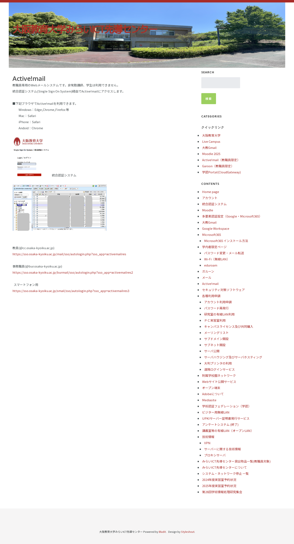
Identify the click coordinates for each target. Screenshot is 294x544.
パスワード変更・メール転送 (224, 253)
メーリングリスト (216, 332)
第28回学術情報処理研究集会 (222, 492)
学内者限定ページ (214, 247)
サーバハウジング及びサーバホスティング (233, 357)
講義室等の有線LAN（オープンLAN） (228, 430)
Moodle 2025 (211, 154)
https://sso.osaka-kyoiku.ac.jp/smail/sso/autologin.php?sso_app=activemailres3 (70, 291)
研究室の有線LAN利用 (219, 314)
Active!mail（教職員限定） (221, 160)
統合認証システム (214, 204)
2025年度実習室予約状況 (219, 486)
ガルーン (208, 271)
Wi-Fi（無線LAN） (217, 259)
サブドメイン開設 (216, 339)
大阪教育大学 (211, 135)
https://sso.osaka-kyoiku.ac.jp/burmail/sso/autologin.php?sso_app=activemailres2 (72, 272)
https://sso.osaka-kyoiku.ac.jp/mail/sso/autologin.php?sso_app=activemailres (69, 254)
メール (206, 277)
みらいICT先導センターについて (224, 467)
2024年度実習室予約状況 (219, 479)
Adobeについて (213, 394)
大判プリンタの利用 (218, 363)
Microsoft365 (211, 234)
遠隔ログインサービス (219, 369)
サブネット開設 (215, 345)
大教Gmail (209, 147)
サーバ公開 (211, 351)
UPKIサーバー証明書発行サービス (225, 418)
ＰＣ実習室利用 (215, 320)
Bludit (162, 532)
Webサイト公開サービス (219, 381)
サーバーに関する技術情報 (222, 449)
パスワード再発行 (216, 308)
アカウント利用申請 (218, 302)
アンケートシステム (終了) (220, 424)
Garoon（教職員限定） (218, 166)
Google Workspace (215, 228)
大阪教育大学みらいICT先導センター (84, 29)
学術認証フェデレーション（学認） (226, 406)
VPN (207, 443)
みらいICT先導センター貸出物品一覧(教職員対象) (236, 461)
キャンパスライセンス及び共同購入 (228, 326)
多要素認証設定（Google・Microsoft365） (232, 216)
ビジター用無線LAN (215, 412)
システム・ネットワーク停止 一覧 (225, 473)
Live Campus (211, 141)
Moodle (207, 210)
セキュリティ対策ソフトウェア (223, 290)
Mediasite (209, 400)
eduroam (210, 265)
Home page (210, 192)
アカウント (209, 198)
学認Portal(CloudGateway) (221, 172)
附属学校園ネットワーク (219, 375)
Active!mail (210, 283)
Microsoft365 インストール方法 (226, 241)
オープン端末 (211, 388)
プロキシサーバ (215, 455)
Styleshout (187, 532)
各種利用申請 (211, 296)
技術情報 (208, 437)
